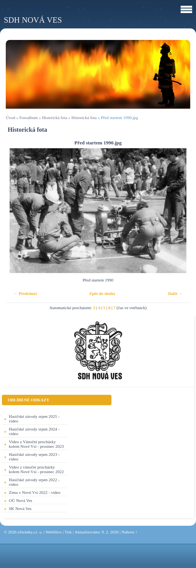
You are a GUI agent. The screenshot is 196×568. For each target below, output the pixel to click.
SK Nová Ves (20, 508)
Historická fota (54, 117)
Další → (175, 293)
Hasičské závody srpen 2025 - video (34, 418)
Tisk (68, 532)
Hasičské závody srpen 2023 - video (34, 456)
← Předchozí (25, 293)
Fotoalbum (28, 117)
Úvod (10, 117)
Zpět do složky (102, 293)
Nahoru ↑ (129, 532)
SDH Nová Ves (33, 19)
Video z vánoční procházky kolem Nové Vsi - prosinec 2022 (36, 469)
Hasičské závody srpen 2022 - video (34, 482)
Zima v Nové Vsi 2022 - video (34, 492)
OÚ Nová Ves (20, 500)
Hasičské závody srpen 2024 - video (34, 431)
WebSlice (53, 532)
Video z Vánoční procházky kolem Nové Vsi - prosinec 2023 (36, 444)
